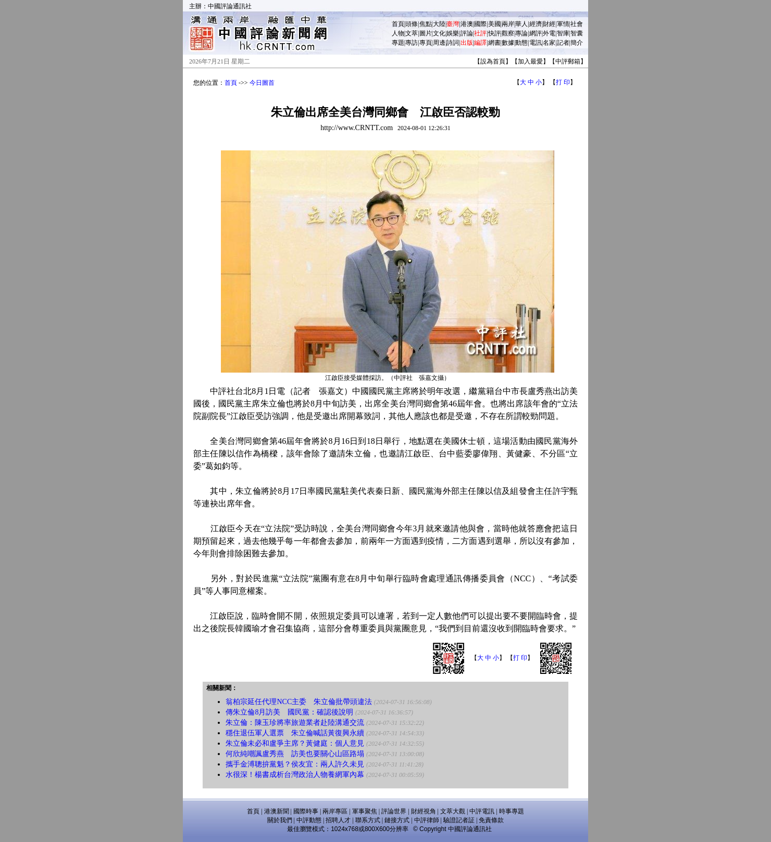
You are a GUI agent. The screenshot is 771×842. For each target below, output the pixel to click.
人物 (398, 33)
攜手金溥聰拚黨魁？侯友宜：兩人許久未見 (295, 764)
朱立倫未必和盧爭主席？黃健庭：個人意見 (295, 743)
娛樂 (452, 33)
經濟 (535, 24)
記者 (563, 42)
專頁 (425, 42)
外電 (549, 33)
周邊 (439, 42)
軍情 (563, 24)
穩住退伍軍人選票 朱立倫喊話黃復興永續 (295, 733)
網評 (535, 33)
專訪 (411, 42)
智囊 (576, 33)
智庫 (563, 33)
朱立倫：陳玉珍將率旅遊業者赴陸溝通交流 (295, 722)
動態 (521, 42)
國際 (480, 24)
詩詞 (452, 42)
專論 (521, 33)
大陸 (439, 24)
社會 (576, 24)
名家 (549, 42)
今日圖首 (262, 82)
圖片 (425, 33)
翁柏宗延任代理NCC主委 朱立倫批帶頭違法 (299, 702)
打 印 (563, 82)
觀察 (508, 33)
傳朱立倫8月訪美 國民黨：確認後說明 (289, 712)
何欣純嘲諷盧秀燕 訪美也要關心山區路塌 (295, 754)
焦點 (425, 24)
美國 (494, 24)
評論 (467, 33)
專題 (398, 42)
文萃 (411, 33)
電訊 (535, 42)
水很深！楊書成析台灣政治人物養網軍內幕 (295, 775)
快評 (494, 33)
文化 (439, 33)
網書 (494, 42)
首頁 (398, 24)
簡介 (576, 42)
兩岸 (508, 24)
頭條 (411, 24)
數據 (508, 42)
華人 (521, 24)
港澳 (467, 24)
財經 (549, 24)
